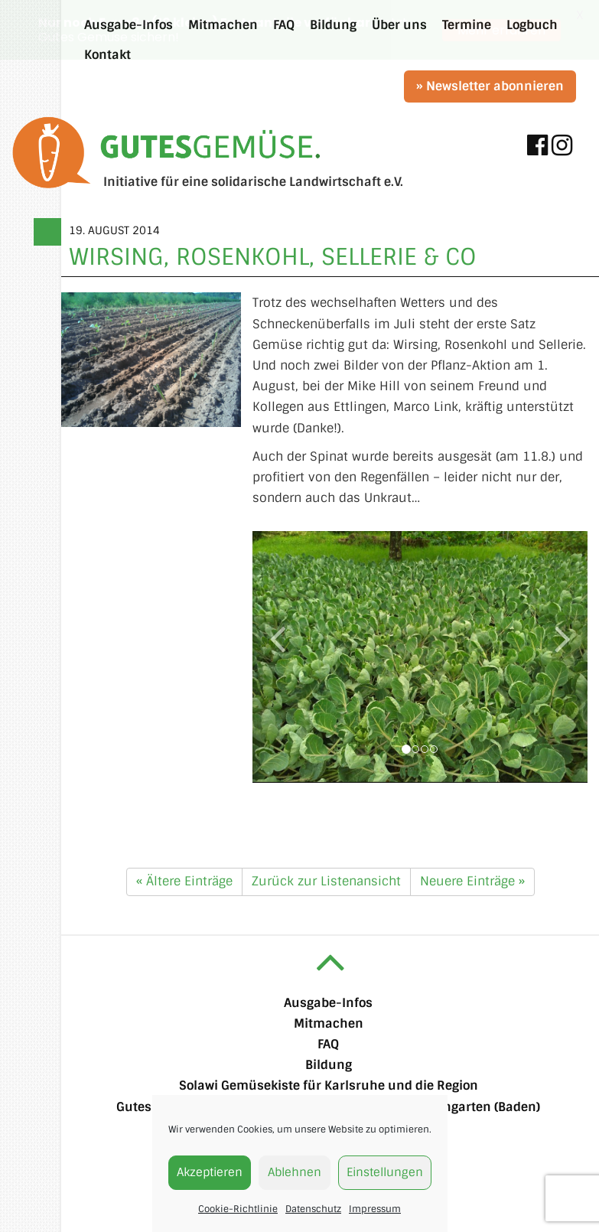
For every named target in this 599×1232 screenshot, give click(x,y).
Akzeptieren (210, 1172)
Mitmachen (328, 1023)
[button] (277, 699)
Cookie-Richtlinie (238, 1209)
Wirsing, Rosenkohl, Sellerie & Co (273, 257)
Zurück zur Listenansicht (326, 880)
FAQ (328, 1044)
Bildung (328, 1065)
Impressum (375, 1209)
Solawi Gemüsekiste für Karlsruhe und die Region (328, 1085)
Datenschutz (313, 1209)
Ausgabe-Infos (328, 1002)
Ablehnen (294, 1172)
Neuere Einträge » (472, 880)
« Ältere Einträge (184, 880)
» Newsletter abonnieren (490, 86)
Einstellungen (385, 1172)
